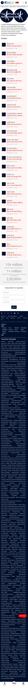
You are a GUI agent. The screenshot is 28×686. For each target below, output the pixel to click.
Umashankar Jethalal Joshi (12, 642)
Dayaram (7, 637)
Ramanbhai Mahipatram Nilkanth (13, 619)
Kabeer (21, 660)
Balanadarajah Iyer (9, 467)
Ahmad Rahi (18, 540)
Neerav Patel (8, 597)
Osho (23, 531)
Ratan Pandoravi (16, 341)
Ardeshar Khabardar (13, 640)
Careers (19, 318)
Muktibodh (7, 526)
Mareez (7, 608)
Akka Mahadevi (18, 364)
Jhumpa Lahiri (8, 415)
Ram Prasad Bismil (16, 458)
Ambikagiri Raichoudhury (10, 361)
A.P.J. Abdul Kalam (12, 623)
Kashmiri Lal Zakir (17, 422)
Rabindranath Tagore (13, 594)
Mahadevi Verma (17, 653)
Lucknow (10, 329)
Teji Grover (18, 459)
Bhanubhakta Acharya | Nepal (15, 667)
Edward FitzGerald (10, 452)
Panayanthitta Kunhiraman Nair (12, 481)
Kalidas (20, 420)
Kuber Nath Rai (18, 467)
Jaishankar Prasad (11, 585)
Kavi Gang (18, 506)
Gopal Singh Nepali (11, 459)
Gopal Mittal (6, 350)
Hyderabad (23, 328)
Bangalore (5, 329)
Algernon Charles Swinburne (14, 646)
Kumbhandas (18, 501)
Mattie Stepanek (15, 445)
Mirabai (6, 510)
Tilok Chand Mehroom (11, 347)
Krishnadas (7, 497)
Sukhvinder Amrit (8, 533)
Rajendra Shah (16, 637)
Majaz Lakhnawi (9, 493)
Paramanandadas (10, 501)
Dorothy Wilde (15, 413)
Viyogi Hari (17, 510)
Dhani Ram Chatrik (9, 547)
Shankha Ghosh (15, 560)
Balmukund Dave (17, 628)
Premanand (7, 635)
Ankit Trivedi (11, 605)
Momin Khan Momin (13, 429)
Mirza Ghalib (8, 673)
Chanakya (9, 502)
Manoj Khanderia (17, 621)
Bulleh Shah (8, 551)
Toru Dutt (12, 554)
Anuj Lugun (17, 425)
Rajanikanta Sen (7, 370)
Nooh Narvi (16, 483)
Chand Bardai (11, 510)
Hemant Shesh (19, 470)
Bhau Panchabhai (12, 400)
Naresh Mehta (17, 519)
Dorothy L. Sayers (12, 454)
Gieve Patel (8, 348)
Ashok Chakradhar (9, 515)
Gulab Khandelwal (18, 463)
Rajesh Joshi (18, 390)
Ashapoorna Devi (17, 569)
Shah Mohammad (9, 545)
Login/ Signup (22, 615)
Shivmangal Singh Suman (10, 345)
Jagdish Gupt (18, 488)
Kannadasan (7, 390)
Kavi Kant (18, 648)
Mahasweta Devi (16, 359)
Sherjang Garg (13, 381)
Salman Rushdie (8, 449)
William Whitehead (14, 588)
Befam (7, 615)
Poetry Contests (4, 6)
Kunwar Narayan (16, 522)
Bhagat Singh (9, 657)
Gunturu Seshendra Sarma (15, 474)
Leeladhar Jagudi (10, 472)
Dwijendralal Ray (18, 563)
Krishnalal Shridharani (10, 633)
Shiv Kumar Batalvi (17, 536)
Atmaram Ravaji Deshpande (15, 404)
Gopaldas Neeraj (9, 639)
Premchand (19, 556)
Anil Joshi (12, 630)
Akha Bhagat (13, 635)
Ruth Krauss (13, 418)
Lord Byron (7, 554)
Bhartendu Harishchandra (14, 520)
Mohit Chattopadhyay (13, 596)
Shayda (19, 601)
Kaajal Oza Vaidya (12, 610)
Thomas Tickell (17, 551)
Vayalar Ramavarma (14, 375)
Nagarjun (7, 438)
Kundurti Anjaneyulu (13, 377)
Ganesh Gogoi (19, 361)
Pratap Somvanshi (14, 662)
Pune (9, 328)
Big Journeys (13, 6)
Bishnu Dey (17, 583)
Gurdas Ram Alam (16, 531)
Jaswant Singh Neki (16, 529)
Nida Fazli (8, 529)
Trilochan (6, 381)
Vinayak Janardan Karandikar (12, 409)
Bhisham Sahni (6, 341)
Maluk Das (13, 506)
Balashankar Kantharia (10, 648)
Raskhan (6, 519)
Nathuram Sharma (12, 485)
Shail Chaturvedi (13, 479)
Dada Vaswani (19, 411)
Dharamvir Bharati (21, 6)
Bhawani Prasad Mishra (15, 669)
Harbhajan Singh (9, 535)
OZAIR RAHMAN (11, 592)
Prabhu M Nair (8, 522)
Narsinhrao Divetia (12, 644)
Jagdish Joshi (17, 599)
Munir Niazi (18, 535)
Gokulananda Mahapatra (16, 416)
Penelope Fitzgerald (10, 544)
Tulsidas (11, 364)
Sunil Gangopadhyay (18, 565)
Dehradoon (23, 331)
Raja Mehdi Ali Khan (15, 357)
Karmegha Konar (14, 384)
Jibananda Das (12, 590)
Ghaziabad (11, 331)
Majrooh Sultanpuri (10, 486)
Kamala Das (18, 472)
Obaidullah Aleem (14, 497)
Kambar (6, 375)
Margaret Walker (8, 422)
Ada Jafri (7, 468)
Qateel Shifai (21, 415)
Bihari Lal (11, 519)
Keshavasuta (7, 398)
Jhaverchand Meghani (14, 649)
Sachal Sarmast (17, 542)
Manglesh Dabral (17, 504)
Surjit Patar (8, 536)
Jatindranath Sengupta (15, 571)
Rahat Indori (15, 415)
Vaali (11, 390)
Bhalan (5, 605)
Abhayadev (7, 441)
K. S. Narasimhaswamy (17, 366)
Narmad (7, 628)
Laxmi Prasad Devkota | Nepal (14, 666)
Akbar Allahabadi (17, 465)
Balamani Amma (14, 382)
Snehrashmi (8, 617)
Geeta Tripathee (14, 438)
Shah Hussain (18, 547)
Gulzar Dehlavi (13, 456)
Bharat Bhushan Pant (14, 651)
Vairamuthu (10, 407)
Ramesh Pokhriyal (17, 370)
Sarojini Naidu (9, 436)
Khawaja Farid (19, 545)
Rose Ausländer (9, 513)
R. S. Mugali (10, 397)
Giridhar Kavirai (7, 508)
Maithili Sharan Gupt (13, 587)
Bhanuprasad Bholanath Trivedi (12, 612)
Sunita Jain (11, 406)
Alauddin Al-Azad (13, 434)
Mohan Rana (8, 458)
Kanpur (4, 333)
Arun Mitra (16, 574)
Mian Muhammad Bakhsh (15, 549)
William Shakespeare (12, 660)
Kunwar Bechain (11, 658)
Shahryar (17, 468)
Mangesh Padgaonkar (14, 379)
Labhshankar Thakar (14, 603)
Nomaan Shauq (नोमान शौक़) (15, 676)
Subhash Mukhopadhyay (14, 562)
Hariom (7, 674)
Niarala (12, 526)
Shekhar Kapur (12, 443)
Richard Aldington (14, 420)
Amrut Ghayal (12, 606)
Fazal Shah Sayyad (10, 538)
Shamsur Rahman (12, 558)
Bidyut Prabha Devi (9, 411)
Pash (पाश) (18, 674)
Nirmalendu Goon (8, 565)
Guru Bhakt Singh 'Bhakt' (11, 343)
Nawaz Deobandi (8, 395)
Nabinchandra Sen (10, 579)
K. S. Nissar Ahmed (16, 372)
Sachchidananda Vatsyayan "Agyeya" (13, 664)
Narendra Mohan (11, 352)
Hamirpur (17, 331)
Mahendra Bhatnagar (12, 440)
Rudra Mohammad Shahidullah (14, 447)
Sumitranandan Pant (17, 492)
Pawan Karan (15, 449)
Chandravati (7, 574)
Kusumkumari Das (7, 569)
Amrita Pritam (15, 553)
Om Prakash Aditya (8, 463)
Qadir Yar (19, 544)
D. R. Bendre (7, 368)
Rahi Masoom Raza (16, 655)
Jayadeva (6, 364)
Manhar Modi (15, 597)
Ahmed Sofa (8, 359)
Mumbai (17, 328)
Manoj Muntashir (9, 671)
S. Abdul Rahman (15, 386)
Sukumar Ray (7, 581)
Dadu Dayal (8, 506)
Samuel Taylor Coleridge (12, 373)
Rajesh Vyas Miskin (10, 601)
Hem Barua (8, 553)
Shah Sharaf (9, 540)
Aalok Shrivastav (9, 490)
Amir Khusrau (19, 368)
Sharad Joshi (18, 490)
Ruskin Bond (9, 495)
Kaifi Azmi (12, 674)
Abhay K (6, 571)
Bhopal (4, 331)
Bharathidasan (11, 391)
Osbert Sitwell (16, 524)
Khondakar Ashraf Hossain (12, 450)
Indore (22, 329)
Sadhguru (6, 676)
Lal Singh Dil (8, 531)
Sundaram (6, 631)
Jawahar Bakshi (8, 599)
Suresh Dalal (18, 630)
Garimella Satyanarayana (11, 402)
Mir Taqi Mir (12, 468)
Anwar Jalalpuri (9, 424)
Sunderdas (9, 504)
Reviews (13, 318)
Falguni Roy (16, 572)
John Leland (10, 556)
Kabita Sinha (7, 560)
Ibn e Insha (8, 492)
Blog (7, 318)
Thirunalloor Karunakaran (12, 427)
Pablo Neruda (19, 554)
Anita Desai (14, 441)
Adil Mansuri (12, 608)
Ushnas (10, 628)
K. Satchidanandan (17, 477)
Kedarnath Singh (9, 653)
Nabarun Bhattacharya (15, 350)
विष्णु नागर (18, 495)
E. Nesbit (9, 524)
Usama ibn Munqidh (15, 431)
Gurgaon (4, 328)
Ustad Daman (18, 533)
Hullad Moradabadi (9, 476)
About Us (3, 316)
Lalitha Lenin (9, 393)
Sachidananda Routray (17, 508)
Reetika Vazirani (17, 395)
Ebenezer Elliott (18, 657)
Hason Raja (11, 578)
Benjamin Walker (12, 354)
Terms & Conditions (12, 316)
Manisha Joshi (19, 608)
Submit (14, 307)
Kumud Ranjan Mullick (13, 576)
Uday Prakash (11, 511)
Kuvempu (13, 368)
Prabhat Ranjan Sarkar (12, 567)
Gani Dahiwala (18, 605)
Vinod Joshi (20, 606)
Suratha (15, 407)
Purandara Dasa (8, 366)
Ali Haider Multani (12, 528)
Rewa (16, 329)
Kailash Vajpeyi (13, 461)
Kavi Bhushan (18, 515)
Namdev (6, 434)
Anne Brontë (18, 476)
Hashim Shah (8, 542)
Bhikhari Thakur (8, 488)
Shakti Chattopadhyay (16, 581)
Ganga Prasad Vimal (9, 470)
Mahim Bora (17, 424)
